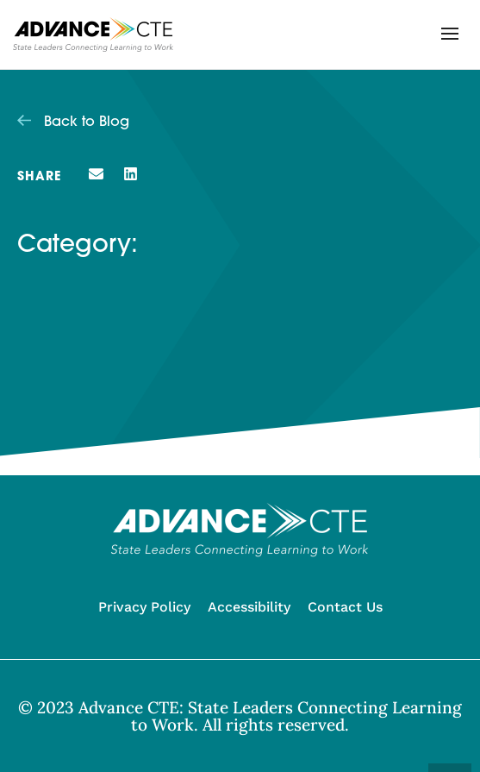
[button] (449, 34)
